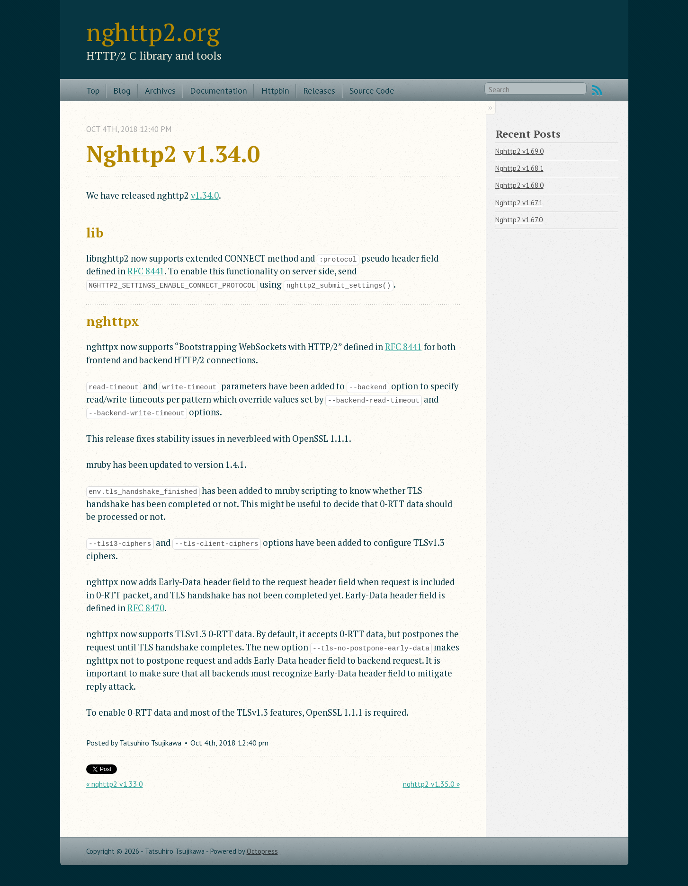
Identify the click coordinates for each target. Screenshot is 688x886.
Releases (319, 90)
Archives (160, 90)
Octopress (262, 851)
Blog (122, 90)
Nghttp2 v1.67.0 (519, 219)
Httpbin (275, 90)
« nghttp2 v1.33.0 (114, 784)
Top (92, 90)
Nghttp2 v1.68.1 (519, 168)
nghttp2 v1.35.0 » (431, 784)
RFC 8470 (145, 608)
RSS (597, 90)
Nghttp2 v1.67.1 (519, 202)
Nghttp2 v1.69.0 (519, 151)
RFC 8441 (145, 271)
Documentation (218, 90)
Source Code (371, 90)
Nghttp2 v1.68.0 (519, 185)
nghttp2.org (153, 31)
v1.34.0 (205, 195)
